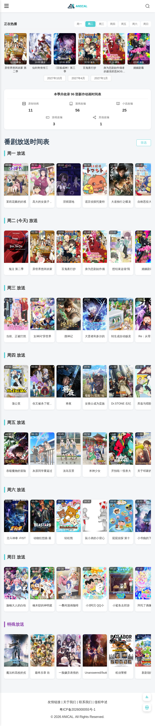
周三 (101, 23)
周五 (123, 23)
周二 (90, 23)
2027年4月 (78, 78)
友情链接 (54, 702)
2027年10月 (54, 78)
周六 (134, 23)
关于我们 (69, 702)
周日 (146, 23)
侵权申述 (100, 702)
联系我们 (85, 702)
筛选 (144, 142)
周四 (112, 23)
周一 (79, 23)
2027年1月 (101, 78)
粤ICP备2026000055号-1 (77, 709)
